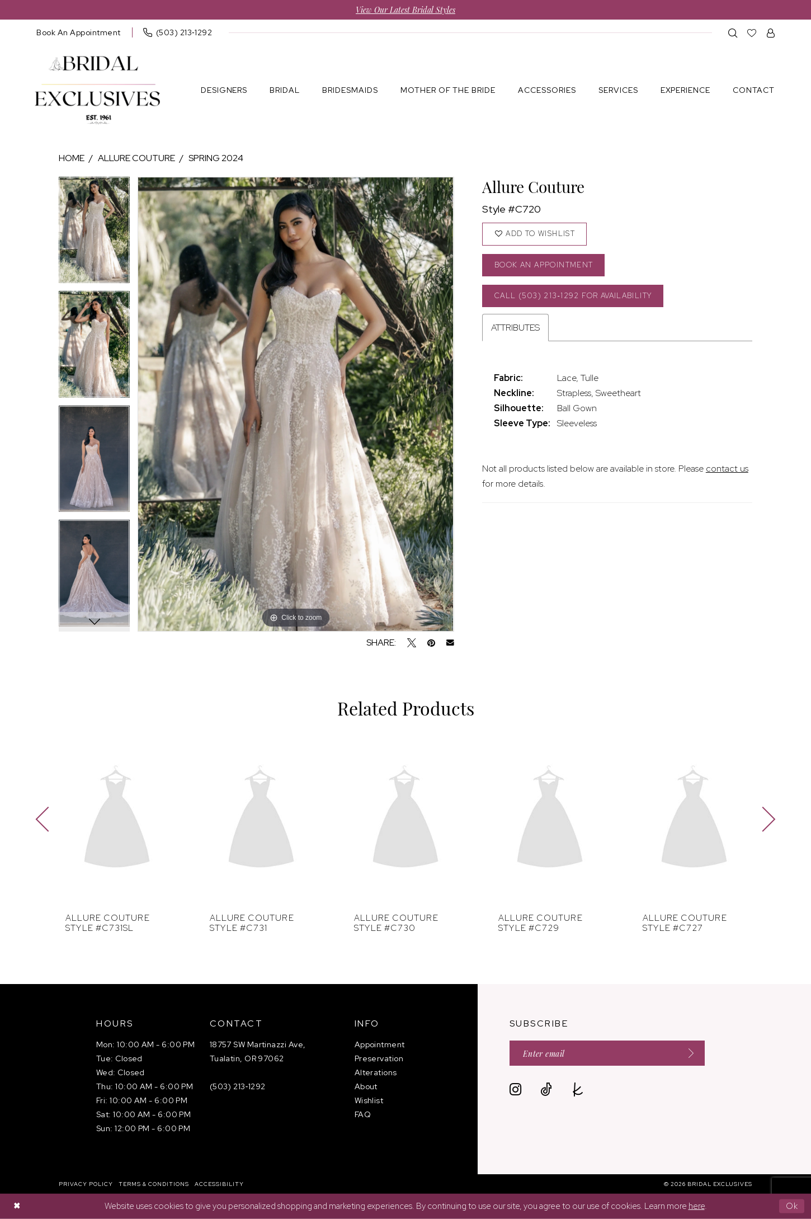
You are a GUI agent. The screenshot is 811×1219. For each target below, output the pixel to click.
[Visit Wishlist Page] (752, 32)
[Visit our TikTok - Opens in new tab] (546, 1089)
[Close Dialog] (17, 1206)
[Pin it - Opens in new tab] (431, 642)
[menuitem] (78, 32)
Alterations (376, 1072)
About (366, 1086)
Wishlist (369, 1100)
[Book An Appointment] (78, 32)
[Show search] (733, 32)
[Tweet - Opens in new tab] (411, 642)
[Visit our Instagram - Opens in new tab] (515, 1089)
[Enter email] (607, 1053)
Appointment (380, 1044)
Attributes (515, 328)
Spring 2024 (215, 158)
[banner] (97, 90)
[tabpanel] (94, 234)
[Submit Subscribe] (687, 1053)
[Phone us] (178, 32)
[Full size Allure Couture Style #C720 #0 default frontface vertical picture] (295, 404)
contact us (727, 469)
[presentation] (117, 819)
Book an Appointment (544, 265)
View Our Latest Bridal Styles (405, 9)
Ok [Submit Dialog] (792, 1206)
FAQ (363, 1114)
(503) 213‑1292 (238, 1086)
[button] (771, 32)
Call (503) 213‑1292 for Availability (574, 295)
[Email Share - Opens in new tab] (450, 643)
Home (71, 158)
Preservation (379, 1058)
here (697, 1206)
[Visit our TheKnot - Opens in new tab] (578, 1089)
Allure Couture (136, 158)
